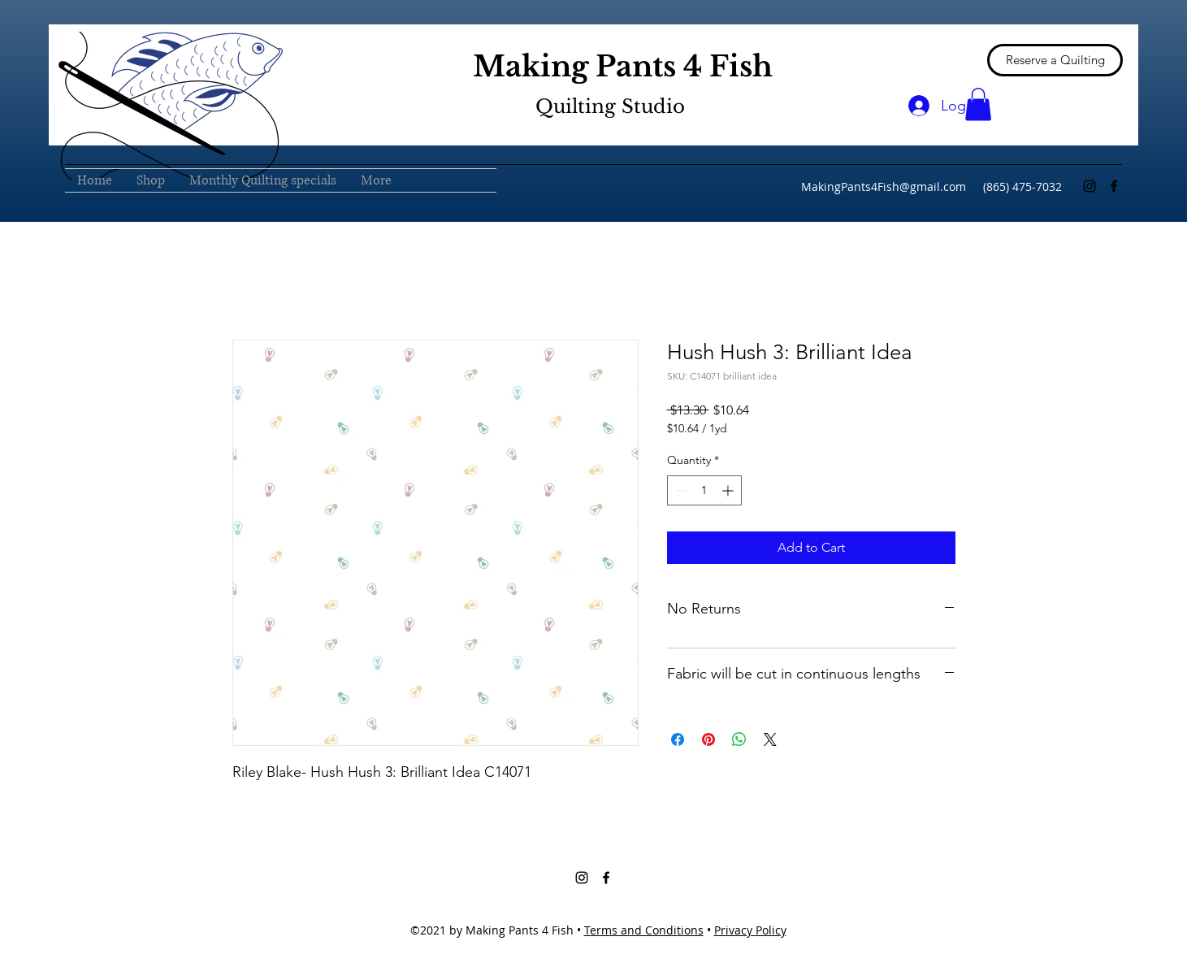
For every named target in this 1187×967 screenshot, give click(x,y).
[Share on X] (770, 739)
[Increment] (729, 490)
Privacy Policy (750, 930)
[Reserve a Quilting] (1055, 60)
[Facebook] (1114, 186)
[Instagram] (1089, 186)
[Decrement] (679, 490)
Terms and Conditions (644, 930)
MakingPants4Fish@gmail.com (883, 186)
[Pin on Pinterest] (708, 739)
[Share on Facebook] (677, 739)
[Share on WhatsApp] (739, 739)
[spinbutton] (704, 490)
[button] (978, 104)
